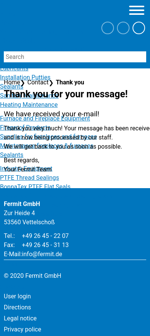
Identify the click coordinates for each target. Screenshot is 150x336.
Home (12, 82)
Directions (17, 307)
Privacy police (22, 329)
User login (17, 296)
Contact (38, 82)
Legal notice (20, 318)
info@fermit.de (42, 254)
